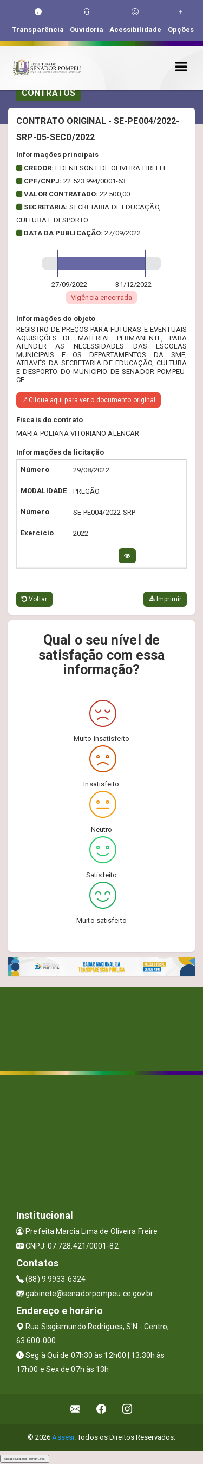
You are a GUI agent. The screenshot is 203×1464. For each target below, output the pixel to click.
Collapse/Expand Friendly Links (24, 1458)
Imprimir (165, 599)
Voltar (34, 599)
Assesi (63, 1437)
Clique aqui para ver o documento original (88, 400)
